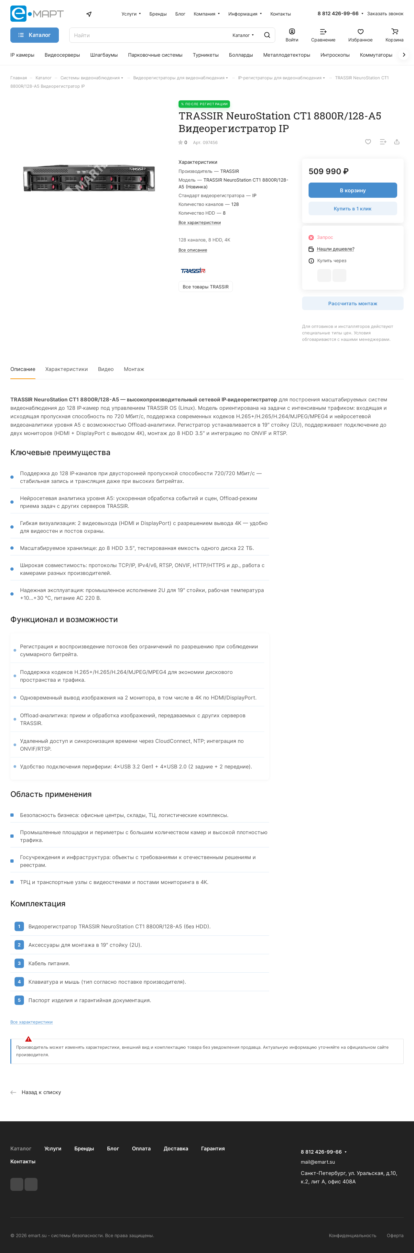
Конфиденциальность (352, 1235)
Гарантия (213, 1148)
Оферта (395, 1235)
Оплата (141, 1148)
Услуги (52, 1148)
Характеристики (66, 369)
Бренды (84, 1148)
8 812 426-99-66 (338, 14)
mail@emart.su (318, 1162)
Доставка (176, 1148)
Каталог (20, 1148)
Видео (106, 369)
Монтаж (134, 369)
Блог (113, 1148)
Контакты (23, 1161)
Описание (22, 369)
